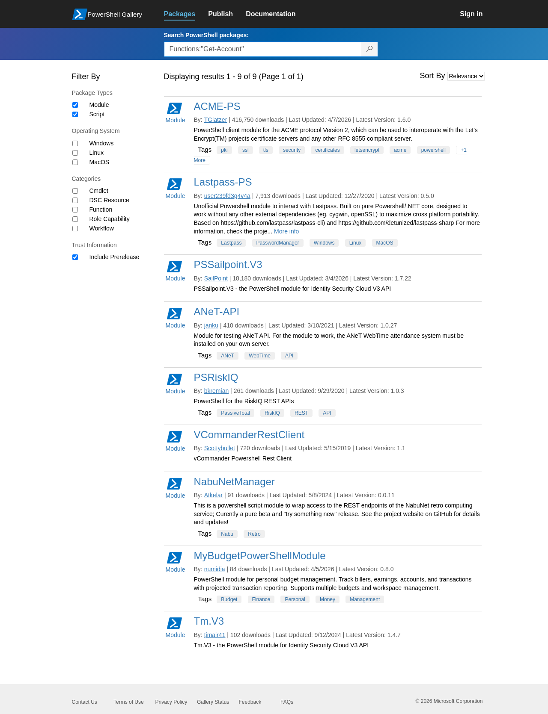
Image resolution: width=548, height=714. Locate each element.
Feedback (250, 702)
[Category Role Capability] (75, 219)
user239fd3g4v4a (227, 195)
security (292, 150)
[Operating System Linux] (75, 153)
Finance (261, 599)
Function (101, 209)
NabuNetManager (234, 481)
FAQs (286, 702)
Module (99, 104)
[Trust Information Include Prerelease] (75, 257)
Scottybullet (219, 448)
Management (365, 599)
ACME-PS (217, 106)
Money (327, 599)
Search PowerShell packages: (206, 35)
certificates (327, 150)
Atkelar (213, 495)
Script (97, 114)
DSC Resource (109, 200)
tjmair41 (215, 634)
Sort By (432, 75)
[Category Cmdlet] (75, 191)
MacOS (99, 162)
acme (400, 150)
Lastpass (231, 243)
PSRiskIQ (216, 377)
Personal (295, 599)
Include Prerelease (114, 257)
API (289, 356)
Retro (254, 534)
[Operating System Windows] (75, 143)
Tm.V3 (209, 621)
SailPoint (216, 278)
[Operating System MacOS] (75, 162)
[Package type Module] (75, 105)
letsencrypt (366, 150)
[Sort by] (466, 76)
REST (301, 413)
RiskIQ (272, 413)
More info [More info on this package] (286, 231)
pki (224, 150)
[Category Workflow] (75, 228)
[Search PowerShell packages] (369, 49)
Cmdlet (98, 190)
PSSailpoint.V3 (228, 264)
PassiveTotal (235, 413)
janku (211, 325)
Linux (96, 152)
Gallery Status (213, 702)
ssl (245, 150)
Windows (101, 143)
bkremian (216, 390)
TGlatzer (215, 119)
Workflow (101, 228)
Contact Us (84, 702)
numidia (214, 569)
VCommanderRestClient (249, 434)
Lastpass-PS (223, 182)
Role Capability (109, 218)
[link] (186, 14)
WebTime (260, 356)
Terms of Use (128, 702)
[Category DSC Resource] (75, 200)
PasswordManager (277, 243)
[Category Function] (75, 209)
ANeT (227, 356)
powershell (433, 150)
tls (265, 150)
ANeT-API (217, 311)
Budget (229, 599)
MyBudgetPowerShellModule (260, 555)
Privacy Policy (171, 702)
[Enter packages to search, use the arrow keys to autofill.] (263, 49)
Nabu (227, 534)
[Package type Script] (75, 114)
